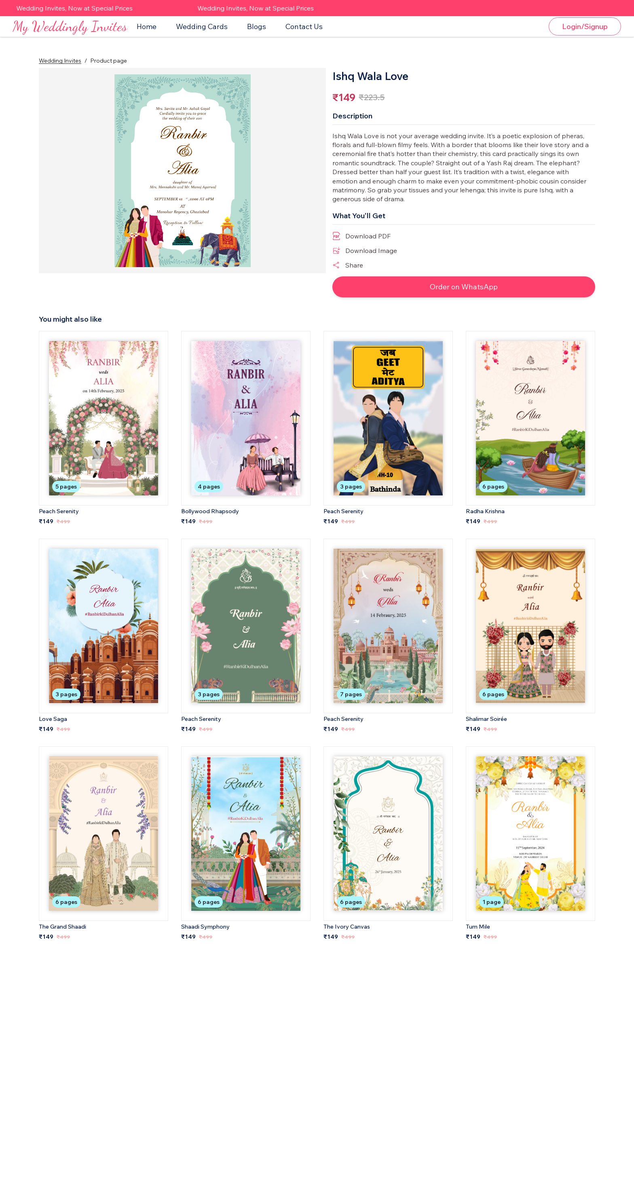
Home (146, 32)
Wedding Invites (60, 72)
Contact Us (304, 32)
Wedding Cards (202, 32)
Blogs (256, 32)
